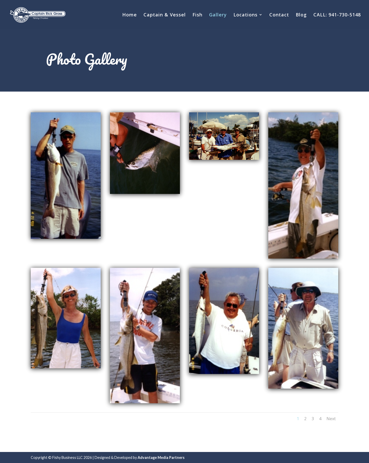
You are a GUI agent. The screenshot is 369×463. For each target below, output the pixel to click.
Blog (301, 15)
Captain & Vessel (165, 15)
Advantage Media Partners (161, 457)
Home (129, 15)
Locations (245, 15)
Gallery (218, 15)
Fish (197, 15)
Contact (279, 15)
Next (331, 418)
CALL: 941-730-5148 (337, 15)
